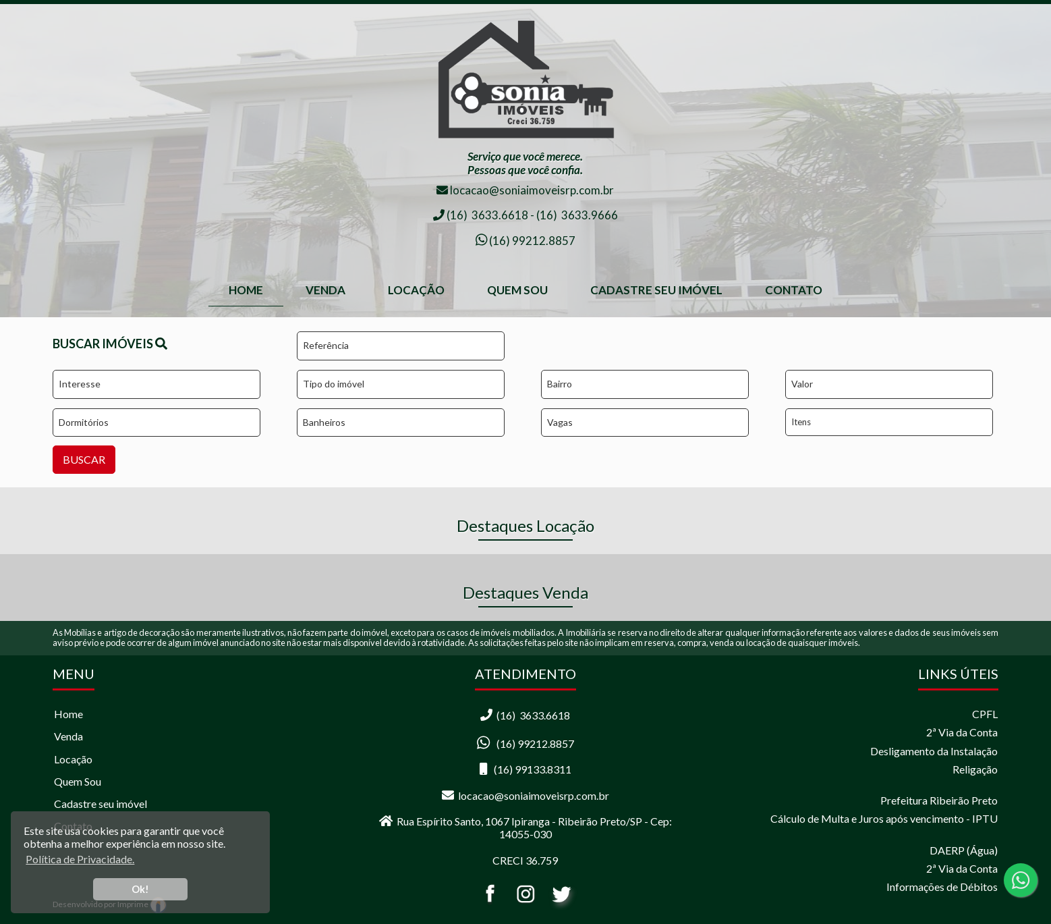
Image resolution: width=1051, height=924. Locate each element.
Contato (793, 290)
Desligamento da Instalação (934, 750)
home (246, 290)
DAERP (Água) (964, 850)
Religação (975, 769)
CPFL (985, 713)
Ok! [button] (140, 889)
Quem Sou (517, 290)
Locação (416, 290)
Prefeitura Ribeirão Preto (939, 800)
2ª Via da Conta (962, 732)
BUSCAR (84, 459)
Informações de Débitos (942, 886)
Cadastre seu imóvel (100, 803)
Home (68, 713)
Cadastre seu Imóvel (656, 290)
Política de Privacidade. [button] (80, 858)
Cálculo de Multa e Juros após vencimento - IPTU (884, 818)
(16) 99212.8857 (531, 241)
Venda (325, 290)
